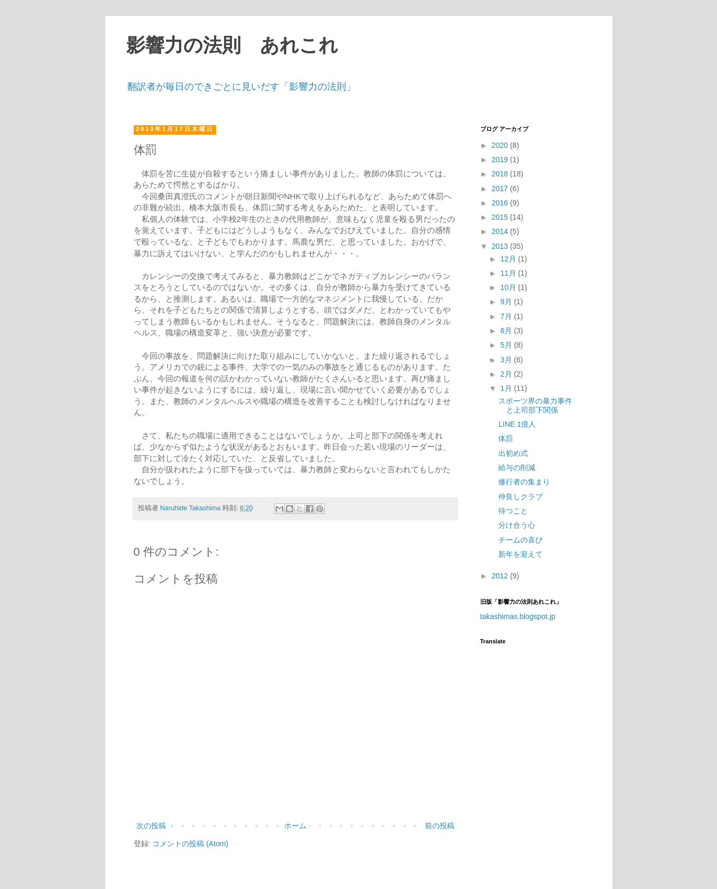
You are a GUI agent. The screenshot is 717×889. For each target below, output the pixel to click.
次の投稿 (151, 825)
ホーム (295, 825)
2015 (500, 217)
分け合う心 (516, 525)
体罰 (505, 438)
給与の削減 (516, 467)
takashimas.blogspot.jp (517, 616)
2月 (507, 374)
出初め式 (513, 453)
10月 (509, 287)
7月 (507, 316)
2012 (500, 576)
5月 (507, 345)
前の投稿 (439, 825)
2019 (500, 159)
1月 (507, 388)
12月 (509, 259)
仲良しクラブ (520, 496)
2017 (500, 188)
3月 (507, 359)
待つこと (513, 511)
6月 (507, 330)
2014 (500, 231)
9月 (507, 301)
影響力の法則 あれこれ (232, 45)
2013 (500, 246)
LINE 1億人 (517, 424)
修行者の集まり (524, 482)
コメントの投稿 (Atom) (190, 843)
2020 (500, 145)
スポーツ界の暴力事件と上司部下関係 (535, 405)
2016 (500, 203)
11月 (509, 273)
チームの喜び (520, 540)
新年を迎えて (520, 554)
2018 (500, 174)
